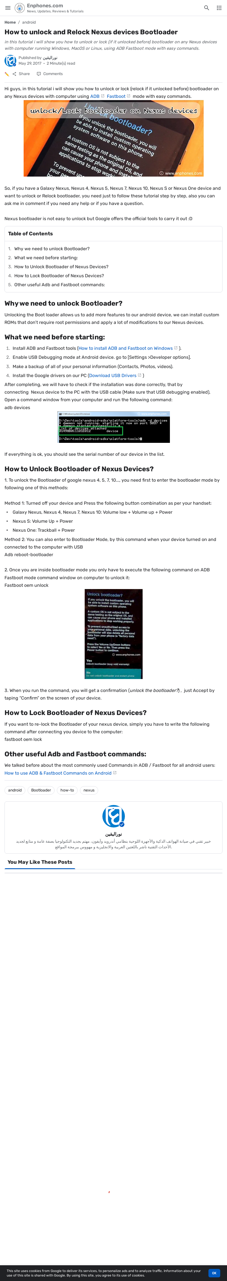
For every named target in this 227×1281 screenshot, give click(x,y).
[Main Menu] (8, 7)
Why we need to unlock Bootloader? (52, 248)
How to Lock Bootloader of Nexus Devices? (59, 275)
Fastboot (116, 96)
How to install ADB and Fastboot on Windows (125, 348)
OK (214, 1273)
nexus (89, 790)
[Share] (21, 74)
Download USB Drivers (112, 375)
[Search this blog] (206, 7)
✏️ (7, 74)
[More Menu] (219, 7)
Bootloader (41, 790)
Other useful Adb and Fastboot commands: (59, 284)
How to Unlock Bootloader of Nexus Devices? (61, 266)
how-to (67, 790)
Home (10, 22)
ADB (95, 96)
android (29, 22)
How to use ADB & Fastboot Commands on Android (58, 773)
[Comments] (50, 74)
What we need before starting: (46, 257)
